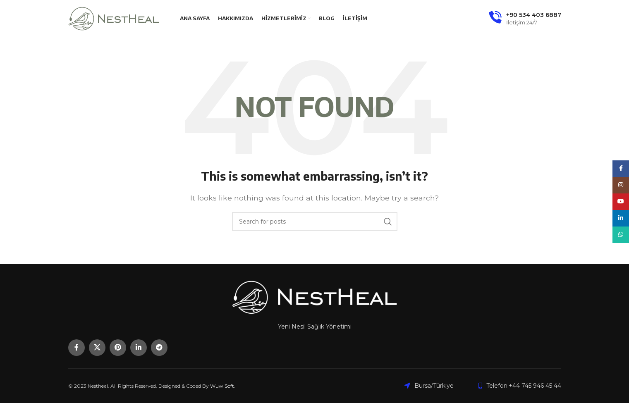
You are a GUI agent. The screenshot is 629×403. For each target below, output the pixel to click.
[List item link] (519, 385)
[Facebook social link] (76, 347)
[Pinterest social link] (118, 347)
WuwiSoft (222, 386)
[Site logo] (113, 18)
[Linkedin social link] (138, 347)
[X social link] (97, 347)
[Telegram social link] (159, 347)
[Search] (314, 221)
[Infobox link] (525, 18)
